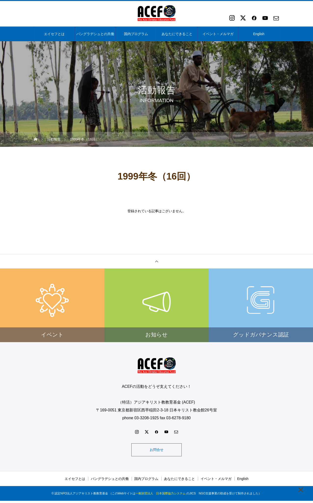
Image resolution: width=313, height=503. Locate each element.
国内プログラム (136, 34)
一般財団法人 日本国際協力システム (161, 495)
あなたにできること (177, 34)
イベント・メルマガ (218, 34)
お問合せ (156, 451)
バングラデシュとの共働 (95, 34)
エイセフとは (54, 34)
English (258, 34)
